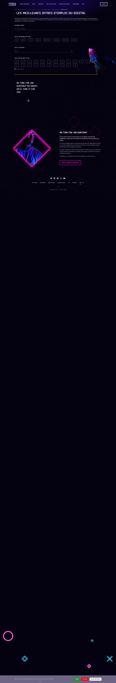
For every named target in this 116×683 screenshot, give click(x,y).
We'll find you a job (51, 4)
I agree (77, 679)
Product (65, 40)
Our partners (76, 4)
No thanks (84, 679)
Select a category (19, 47)
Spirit (33, 4)
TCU (69, 183)
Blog (83, 4)
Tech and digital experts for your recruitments (25, 9)
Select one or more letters (22, 58)
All (16, 40)
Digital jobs (51, 183)
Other (74, 40)
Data (23, 40)
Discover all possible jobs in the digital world (48, 9)
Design (56, 40)
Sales (37, 40)
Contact (74, 183)
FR (83, 183)
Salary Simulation (24, 4)
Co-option (42, 183)
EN (80, 183)
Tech (30, 40)
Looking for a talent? (64, 4)
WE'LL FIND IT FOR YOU (70, 163)
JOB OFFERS (40, 4)
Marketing (47, 40)
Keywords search (19, 25)
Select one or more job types (23, 36)
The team (34, 183)
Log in (103, 4)
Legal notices (61, 183)
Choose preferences (95, 679)
